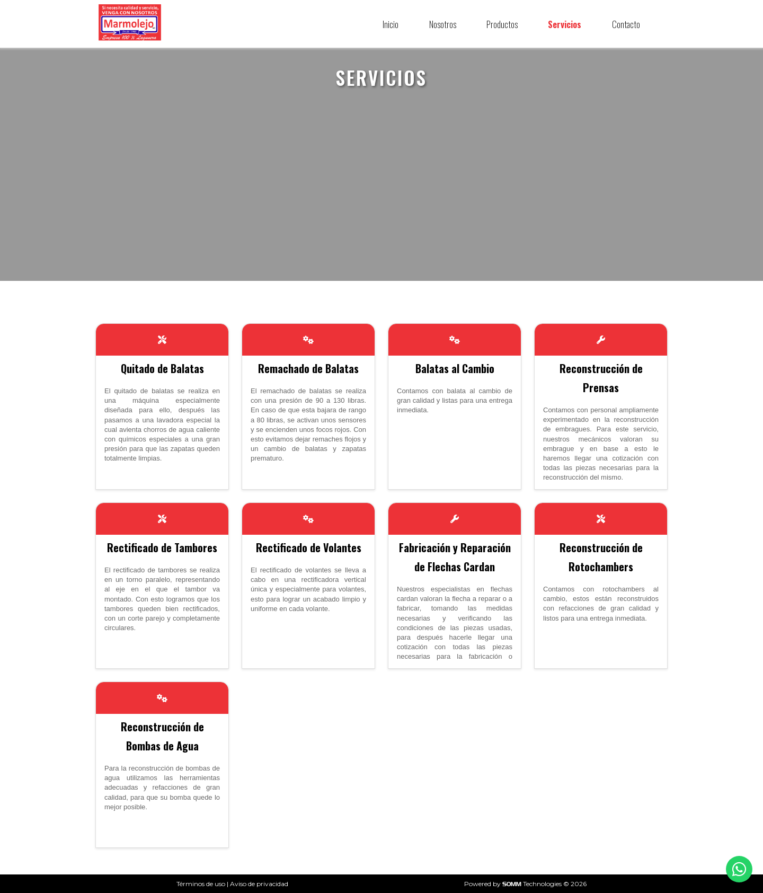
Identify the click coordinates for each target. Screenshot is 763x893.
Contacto (626, 24)
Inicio (390, 24)
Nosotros (442, 24)
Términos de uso (200, 884)
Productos (502, 24)
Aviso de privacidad (259, 884)
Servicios (564, 24)
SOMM (511, 883)
